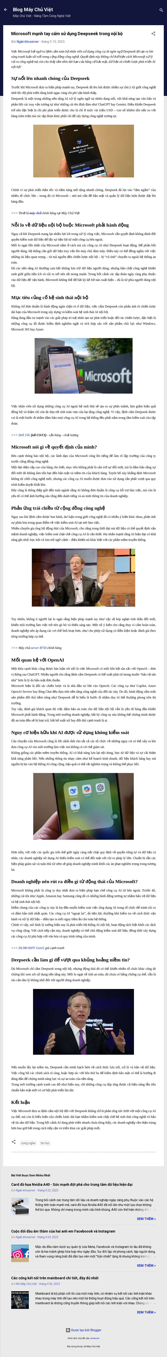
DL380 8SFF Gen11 (31, 948)
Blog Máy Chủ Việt (33, 9)
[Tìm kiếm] (161, 11)
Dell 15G (24, 435)
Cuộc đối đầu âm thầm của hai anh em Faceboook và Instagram (63, 1231)
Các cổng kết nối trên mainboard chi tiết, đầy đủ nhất (55, 1278)
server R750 (38, 648)
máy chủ (35, 213)
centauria (94, 1338)
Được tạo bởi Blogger (83, 1330)
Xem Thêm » (146, 1219)
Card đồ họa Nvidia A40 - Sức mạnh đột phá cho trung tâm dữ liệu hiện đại (72, 1184)
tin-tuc (45, 1143)
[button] (153, 34)
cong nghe (28, 1143)
